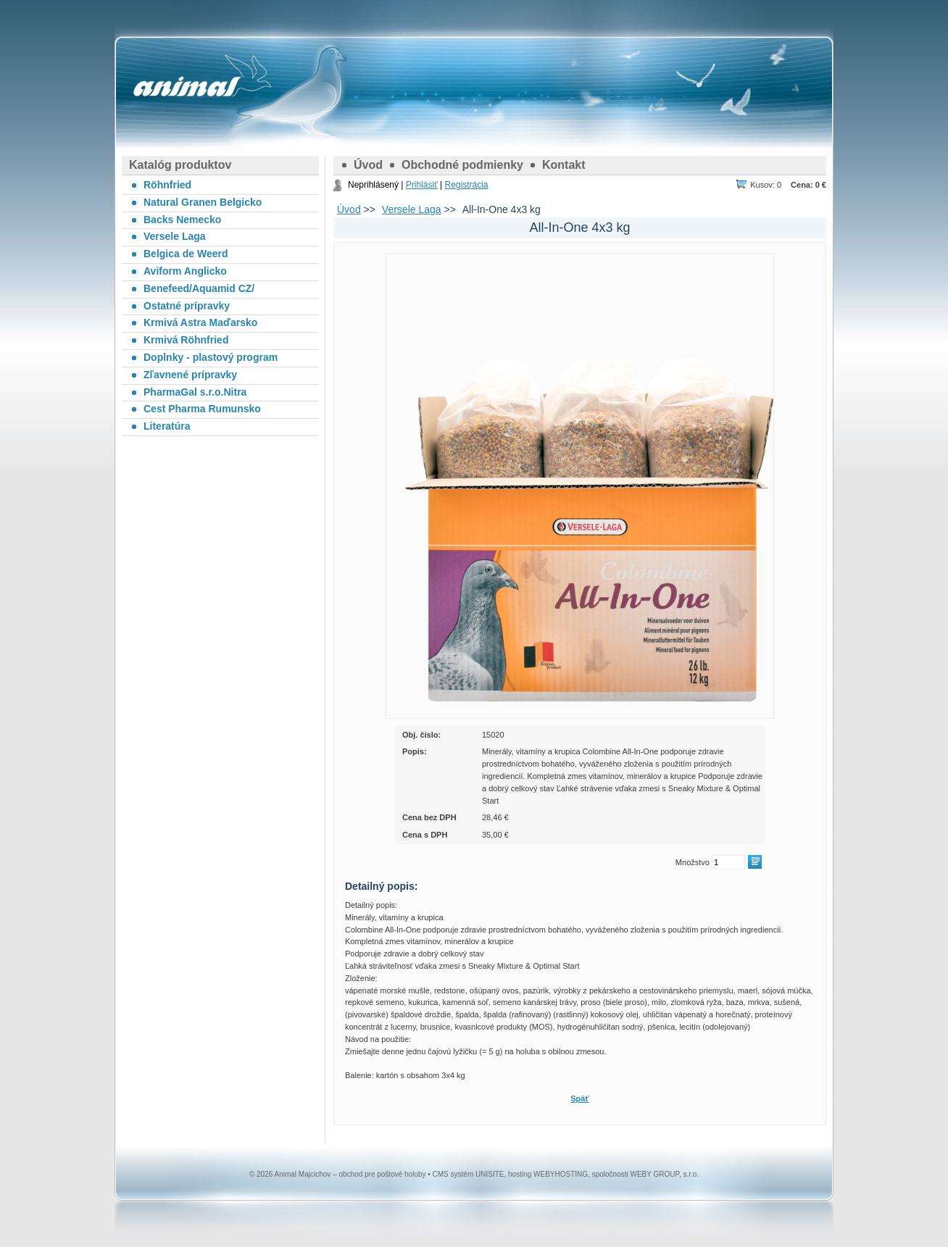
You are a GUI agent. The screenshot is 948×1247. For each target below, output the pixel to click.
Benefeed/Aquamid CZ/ (199, 288)
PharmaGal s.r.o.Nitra (195, 392)
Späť (579, 1098)
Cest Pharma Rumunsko (202, 408)
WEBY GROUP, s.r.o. (664, 1174)
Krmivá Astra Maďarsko (200, 322)
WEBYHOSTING (560, 1174)
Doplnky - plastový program (211, 357)
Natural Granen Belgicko (203, 202)
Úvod (368, 165)
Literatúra (167, 426)
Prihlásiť (422, 185)
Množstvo (692, 862)
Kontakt (564, 165)
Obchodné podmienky (462, 165)
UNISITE (489, 1174)
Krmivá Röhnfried (186, 340)
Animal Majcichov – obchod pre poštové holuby (187, 86)
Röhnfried (167, 185)
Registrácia (466, 185)
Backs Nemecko (182, 219)
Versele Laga (411, 209)
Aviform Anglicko (185, 271)
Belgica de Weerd (186, 253)
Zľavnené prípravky (190, 374)
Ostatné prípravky (187, 306)
